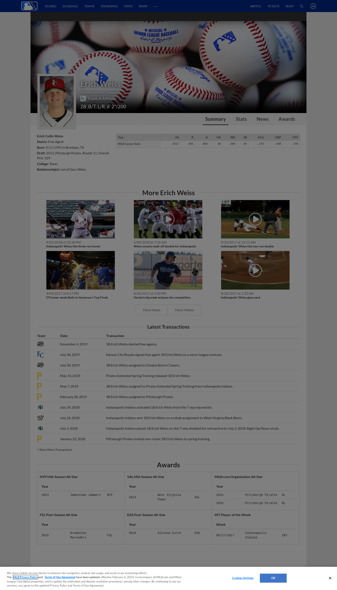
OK (273, 578)
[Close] (330, 578)
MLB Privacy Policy (25, 577)
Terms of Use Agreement (59, 577)
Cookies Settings (243, 578)
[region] (168, 578)
